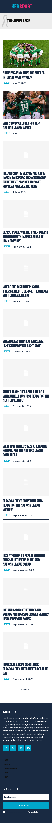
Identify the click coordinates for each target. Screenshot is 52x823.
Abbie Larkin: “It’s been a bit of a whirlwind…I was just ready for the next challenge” (26, 396)
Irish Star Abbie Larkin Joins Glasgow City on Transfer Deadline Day (25, 669)
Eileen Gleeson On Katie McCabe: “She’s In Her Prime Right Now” (23, 343)
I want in (26, 805)
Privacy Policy (33, 812)
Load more (26, 689)
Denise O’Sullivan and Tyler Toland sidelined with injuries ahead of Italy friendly (25, 236)
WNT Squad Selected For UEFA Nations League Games (21, 125)
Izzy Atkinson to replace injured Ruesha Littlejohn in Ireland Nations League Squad (24, 560)
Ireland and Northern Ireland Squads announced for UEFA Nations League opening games (26, 614)
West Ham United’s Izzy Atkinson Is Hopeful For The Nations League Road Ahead (25, 450)
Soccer (7, 83)
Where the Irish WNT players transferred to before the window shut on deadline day (25, 291)
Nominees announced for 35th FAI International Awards (24, 75)
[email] (26, 797)
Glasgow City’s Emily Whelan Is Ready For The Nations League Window (23, 505)
